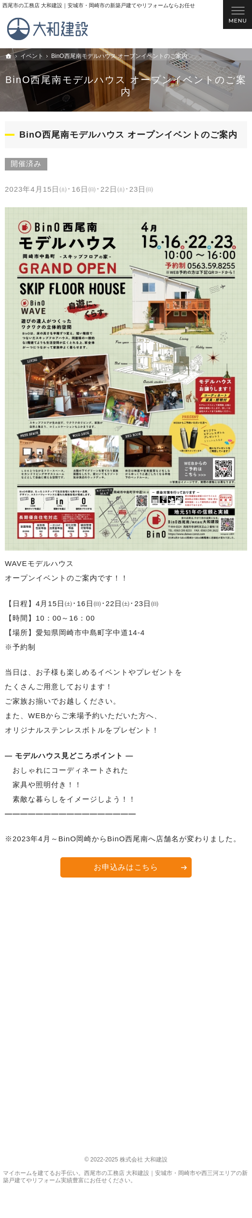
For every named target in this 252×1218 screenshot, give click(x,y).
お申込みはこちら (126, 867)
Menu (237, 14)
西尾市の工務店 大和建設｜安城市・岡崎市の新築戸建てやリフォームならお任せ (98, 5)
